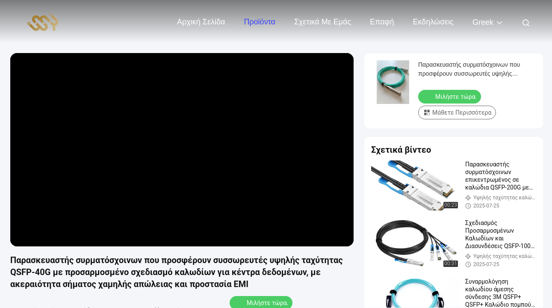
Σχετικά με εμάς (322, 22)
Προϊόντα (259, 22)
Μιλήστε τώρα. (450, 96)
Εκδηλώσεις (433, 22)
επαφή (382, 22)
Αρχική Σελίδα (201, 22)
